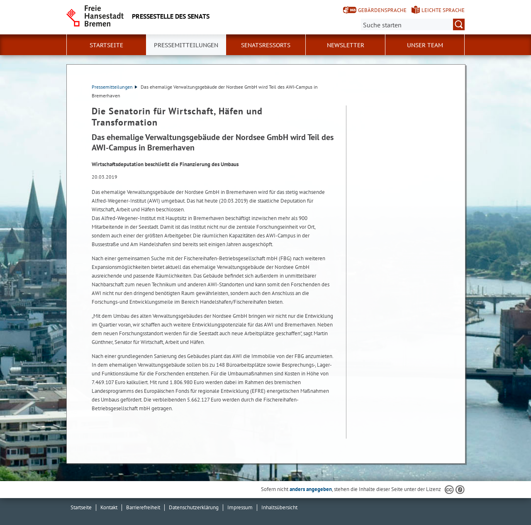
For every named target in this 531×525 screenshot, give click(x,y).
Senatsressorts (265, 45)
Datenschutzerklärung (194, 507)
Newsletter (345, 45)
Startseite (106, 45)
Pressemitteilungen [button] (186, 45)
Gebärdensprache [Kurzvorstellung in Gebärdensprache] (382, 10)
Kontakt (108, 507)
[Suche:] (413, 24)
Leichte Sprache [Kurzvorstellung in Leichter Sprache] (443, 10)
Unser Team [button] (425, 45)
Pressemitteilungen (114, 87)
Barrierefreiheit (143, 507)
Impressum (240, 507)
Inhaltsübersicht (279, 507)
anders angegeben (311, 489)
